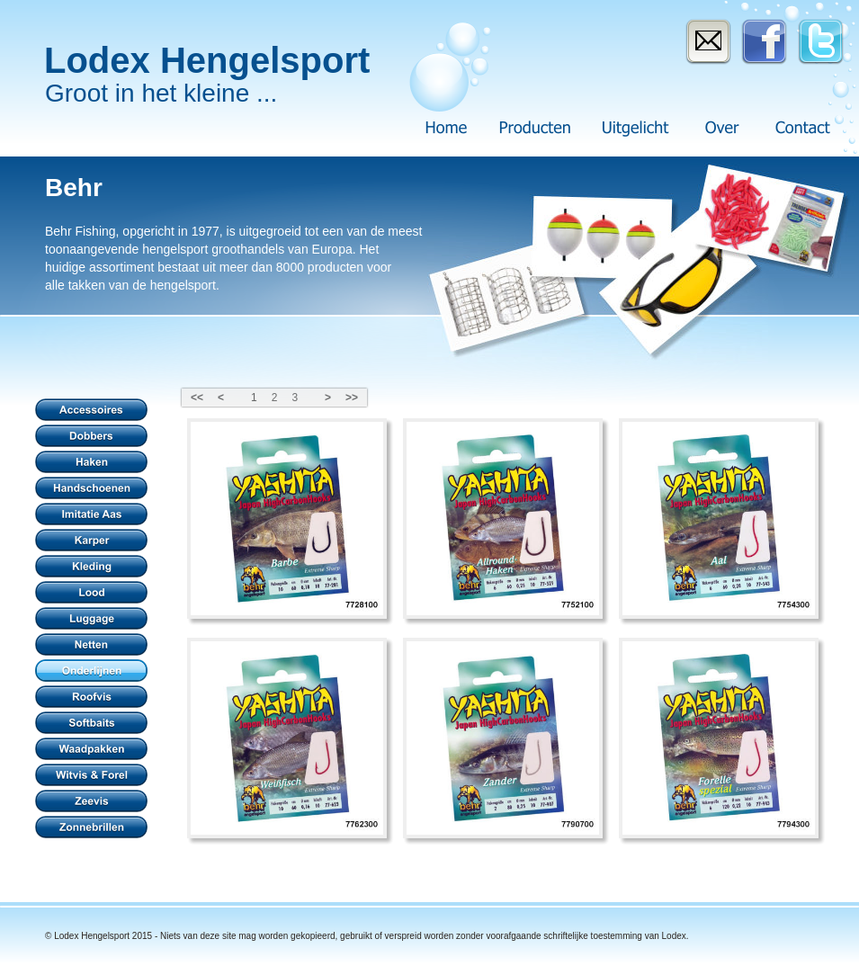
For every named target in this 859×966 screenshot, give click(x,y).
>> (351, 397)
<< (197, 397)
